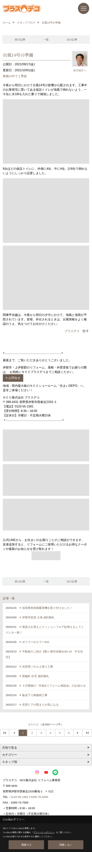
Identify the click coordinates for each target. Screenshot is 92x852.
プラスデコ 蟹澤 (76, 331)
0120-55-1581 (19, 796)
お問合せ (14, 377)
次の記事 (72, 39)
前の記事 (20, 39)
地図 (51, 791)
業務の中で (10, 76)
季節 (24, 76)
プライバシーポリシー (43, 832)
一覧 (46, 39)
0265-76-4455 (39, 796)
